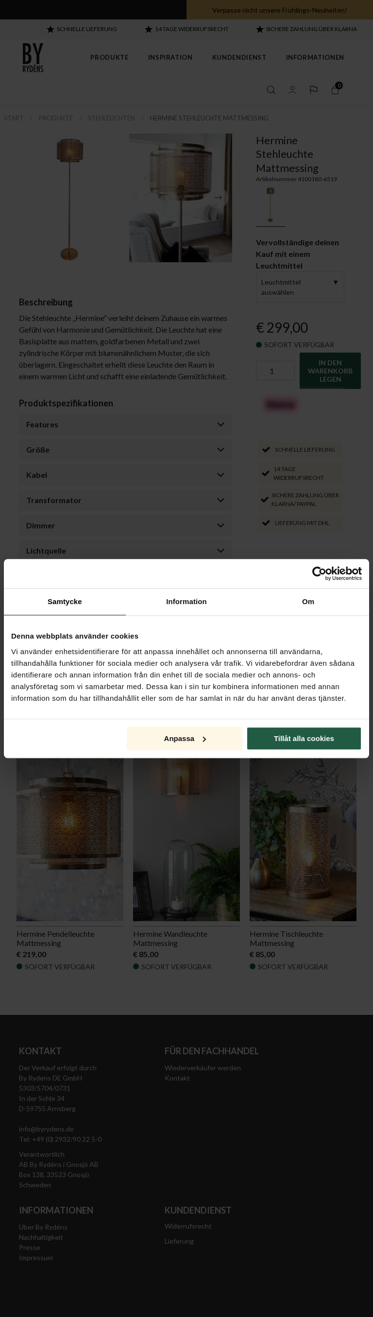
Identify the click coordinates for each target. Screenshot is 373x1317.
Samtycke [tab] (65, 601)
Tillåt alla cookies (304, 738)
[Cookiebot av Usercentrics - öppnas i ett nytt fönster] (319, 573)
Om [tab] (308, 601)
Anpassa (185, 738)
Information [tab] (186, 601)
